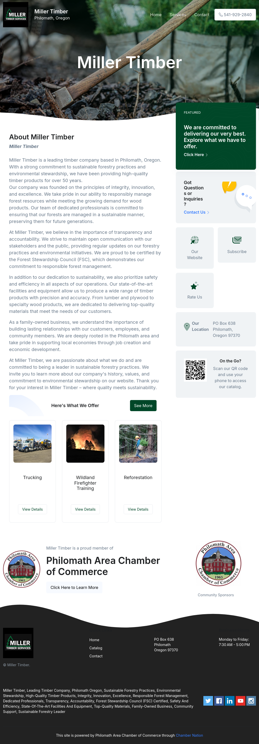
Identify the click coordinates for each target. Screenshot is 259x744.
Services (178, 14)
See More (143, 405)
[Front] (16, 14)
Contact (201, 14)
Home (156, 14)
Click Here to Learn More (74, 587)
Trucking (32, 477)
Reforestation (138, 477)
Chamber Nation (189, 735)
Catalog (95, 648)
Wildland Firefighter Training (85, 483)
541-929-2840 (235, 14)
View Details (32, 509)
